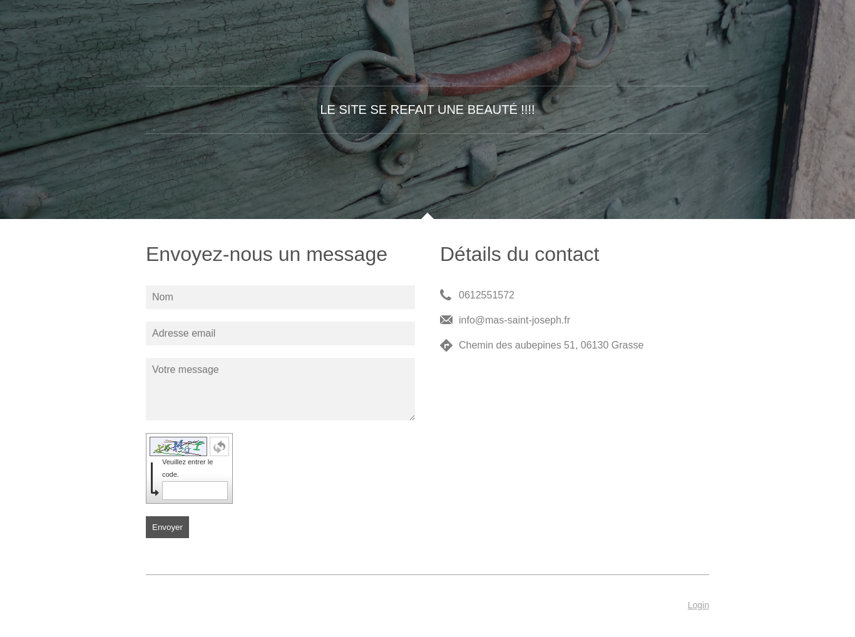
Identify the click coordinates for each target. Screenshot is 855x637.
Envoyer (167, 527)
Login (698, 605)
